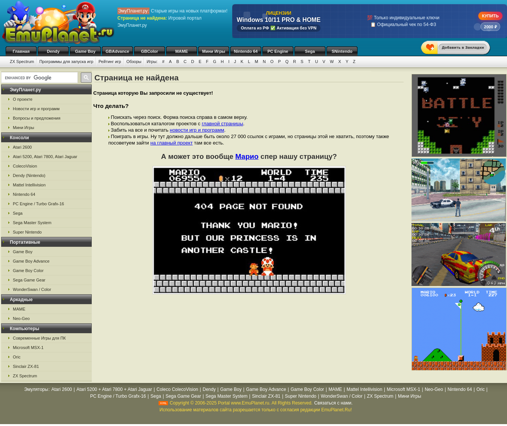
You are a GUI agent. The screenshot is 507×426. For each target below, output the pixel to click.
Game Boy (85, 51)
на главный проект (171, 143)
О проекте (22, 99)
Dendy (53, 51)
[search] (38, 77)
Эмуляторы (36, 389)
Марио (247, 156)
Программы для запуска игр (66, 61)
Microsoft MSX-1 (28, 347)
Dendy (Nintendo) (29, 175)
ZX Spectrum (22, 61)
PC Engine (277, 51)
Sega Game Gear (29, 280)
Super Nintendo (27, 232)
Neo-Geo (21, 318)
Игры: (151, 61)
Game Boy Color (28, 270)
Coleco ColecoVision (177, 389)
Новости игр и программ (36, 108)
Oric (16, 357)
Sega (310, 51)
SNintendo (342, 51)
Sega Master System (32, 222)
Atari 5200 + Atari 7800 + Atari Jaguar (114, 389)
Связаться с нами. (333, 403)
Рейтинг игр (110, 61)
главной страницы (222, 123)
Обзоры (134, 61)
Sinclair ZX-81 (26, 366)
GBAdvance (117, 51)
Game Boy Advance (31, 261)
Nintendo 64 (246, 51)
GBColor (149, 51)
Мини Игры (213, 51)
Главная (21, 51)
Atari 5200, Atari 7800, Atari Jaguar (45, 156)
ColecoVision (25, 166)
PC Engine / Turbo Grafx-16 (38, 203)
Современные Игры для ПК (39, 338)
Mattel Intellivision (29, 185)
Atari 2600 (22, 147)
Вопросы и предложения (36, 118)
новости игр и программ (197, 130)
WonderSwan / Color (32, 289)
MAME (181, 51)
